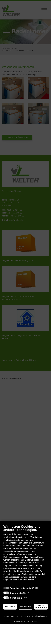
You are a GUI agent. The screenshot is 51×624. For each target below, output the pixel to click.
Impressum (9, 616)
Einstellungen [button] (41, 616)
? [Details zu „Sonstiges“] (25, 598)
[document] (25, 555)
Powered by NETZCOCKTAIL (25, 621)
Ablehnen (10, 607)
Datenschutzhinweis (24, 616)
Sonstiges (15, 598)
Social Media (16, 593)
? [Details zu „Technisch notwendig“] (36, 588)
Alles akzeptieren (40, 607)
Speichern (25, 607)
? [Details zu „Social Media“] (28, 593)
